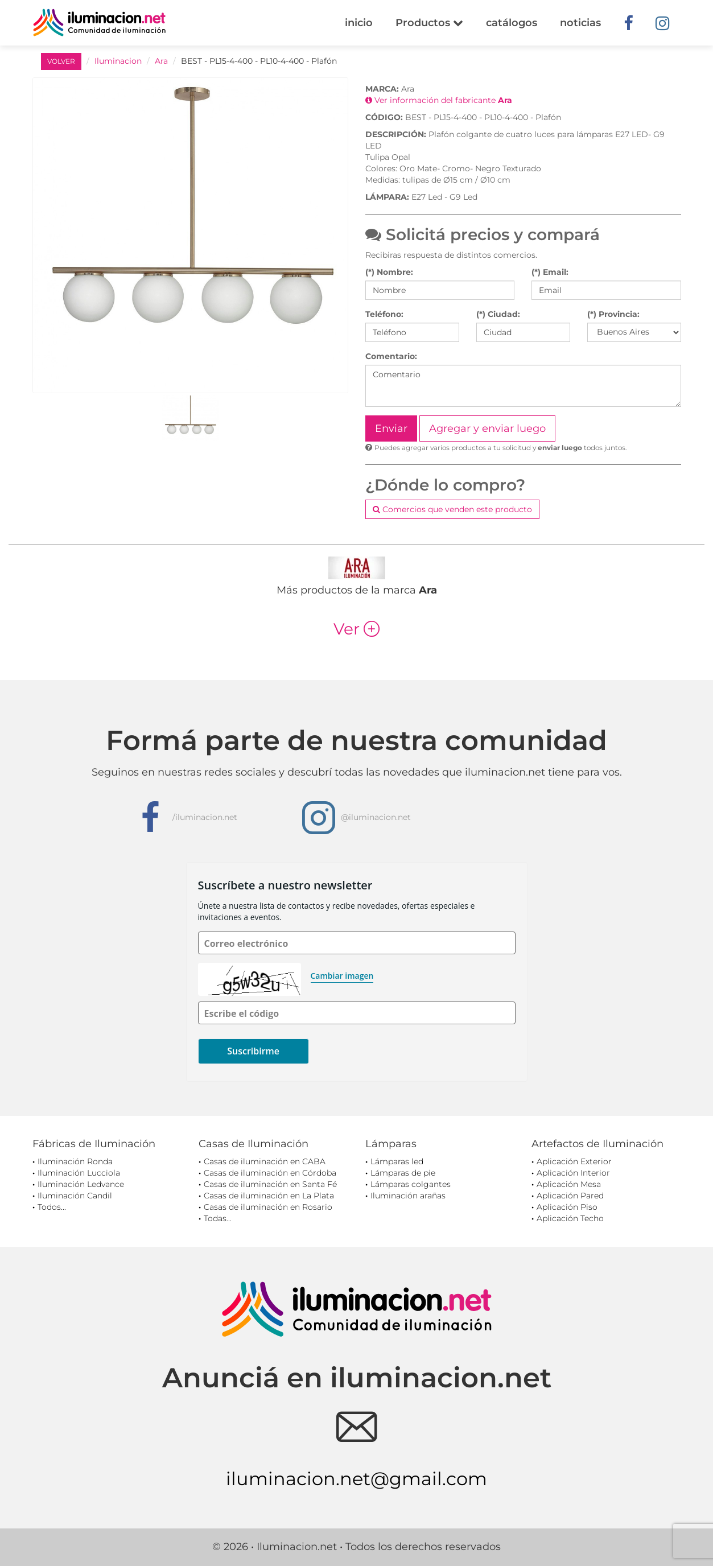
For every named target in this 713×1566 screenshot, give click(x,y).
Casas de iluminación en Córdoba (270, 1173)
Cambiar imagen (342, 975)
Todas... (218, 1218)
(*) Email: (549, 272)
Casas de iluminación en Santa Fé (270, 1184)
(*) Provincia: (613, 314)
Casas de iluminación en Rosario (268, 1207)
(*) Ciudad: (498, 314)
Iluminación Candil (75, 1195)
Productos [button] (429, 23)
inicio (359, 23)
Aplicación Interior (573, 1173)
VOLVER (61, 61)
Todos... (52, 1207)
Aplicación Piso (567, 1207)
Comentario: (391, 356)
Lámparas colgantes (410, 1184)
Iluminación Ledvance (81, 1184)
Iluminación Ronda (75, 1161)
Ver (356, 628)
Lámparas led (396, 1161)
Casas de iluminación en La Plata (269, 1195)
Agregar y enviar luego (487, 428)
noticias (580, 23)
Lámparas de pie (402, 1173)
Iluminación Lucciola (79, 1173)
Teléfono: (384, 314)
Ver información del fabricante (438, 100)
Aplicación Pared (570, 1195)
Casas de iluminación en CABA (264, 1161)
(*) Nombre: (389, 272)
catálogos (511, 23)
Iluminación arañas (408, 1195)
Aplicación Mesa (569, 1184)
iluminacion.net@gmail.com (356, 1479)
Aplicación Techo (570, 1218)
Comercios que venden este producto (452, 509)
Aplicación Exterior (574, 1161)
